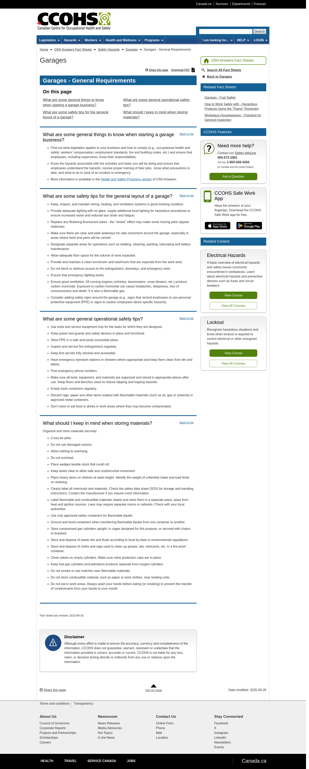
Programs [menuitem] (154, 40)
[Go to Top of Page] (153, 688)
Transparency (83, 703)
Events (219, 747)
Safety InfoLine (245, 153)
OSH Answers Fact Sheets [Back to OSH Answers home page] (228, 60)
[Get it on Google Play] (249, 225)
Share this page (156, 70)
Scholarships (49, 737)
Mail (159, 733)
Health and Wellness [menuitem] (123, 40)
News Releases (109, 723)
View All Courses (233, 305)
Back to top (187, 134)
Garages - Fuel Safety (220, 97)
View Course (233, 295)
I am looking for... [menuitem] (217, 40)
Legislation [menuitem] (49, 40)
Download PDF (183, 70)
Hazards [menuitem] (72, 40)
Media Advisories (110, 728)
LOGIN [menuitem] (261, 40)
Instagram (221, 733)
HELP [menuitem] (243, 40)
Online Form (165, 723)
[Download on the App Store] (217, 225)
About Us (48, 716)
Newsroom (107, 716)
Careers (45, 742)
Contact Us (166, 716)
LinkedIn (220, 737)
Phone (160, 728)
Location (162, 737)
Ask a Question (233, 176)
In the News (106, 737)
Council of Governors (54, 723)
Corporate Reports (53, 728)
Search (260, 31)
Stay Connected (228, 716)
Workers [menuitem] (93, 40)
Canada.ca (254, 761)
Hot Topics (105, 733)
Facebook (221, 723)
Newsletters (222, 742)
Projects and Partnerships (58, 733)
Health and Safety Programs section (126, 179)
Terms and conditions (55, 703)
